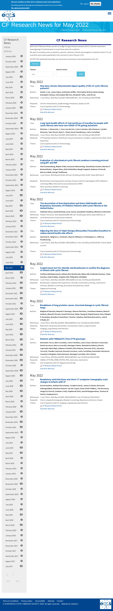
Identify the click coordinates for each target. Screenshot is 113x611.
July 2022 (14, 257)
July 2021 (14, 319)
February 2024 (14, 164)
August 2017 (14, 561)
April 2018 (14, 520)
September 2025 (14, 66)
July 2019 (14, 442)
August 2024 (14, 133)
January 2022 (14, 288)
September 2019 (14, 432)
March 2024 (14, 159)
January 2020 (14, 411)
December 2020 (14, 355)
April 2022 (14, 272)
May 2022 (14, 267)
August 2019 (14, 437)
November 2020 (14, 360)
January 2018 (14, 535)
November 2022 (14, 236)
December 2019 (14, 417)
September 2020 (14, 370)
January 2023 (14, 226)
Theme (33, 69)
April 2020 (14, 396)
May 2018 (14, 514)
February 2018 (14, 530)
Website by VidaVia (70, 604)
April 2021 (14, 334)
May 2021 (14, 329)
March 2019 (14, 463)
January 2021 (14, 350)
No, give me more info (20, 7)
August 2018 (14, 499)
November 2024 (14, 118)
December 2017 (14, 540)
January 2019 (14, 473)
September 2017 (14, 556)
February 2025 (14, 102)
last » (18, 581)
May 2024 (14, 149)
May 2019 (14, 453)
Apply (81, 74)
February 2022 (14, 283)
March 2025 (14, 97)
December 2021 (14, 293)
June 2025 (14, 82)
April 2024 (14, 154)
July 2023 (14, 195)
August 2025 (14, 71)
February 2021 (14, 345)
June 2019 (14, 447)
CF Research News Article (52, 109)
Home (7, 47)
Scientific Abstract (47, 112)
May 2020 (14, 391)
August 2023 (14, 190)
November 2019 (14, 422)
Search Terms (61, 69)
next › (8, 581)
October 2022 (14, 242)
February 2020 (14, 406)
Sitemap (51, 601)
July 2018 (14, 504)
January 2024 (14, 169)
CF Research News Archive (70, 30)
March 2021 (14, 339)
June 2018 (14, 509)
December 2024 (14, 113)
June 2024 (14, 144)
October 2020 (14, 365)
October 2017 (14, 551)
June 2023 (14, 200)
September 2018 (14, 494)
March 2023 (14, 216)
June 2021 (14, 324)
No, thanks (95, 3)
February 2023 (14, 221)
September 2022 (14, 247)
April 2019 (14, 458)
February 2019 (14, 468)
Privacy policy (26, 601)
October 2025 (14, 61)
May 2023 (14, 205)
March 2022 (14, 278)
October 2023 (14, 180)
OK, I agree (84, 3)
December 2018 (14, 478)
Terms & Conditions (11, 601)
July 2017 (14, 566)
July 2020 (14, 381)
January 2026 (14, 56)
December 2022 (14, 231)
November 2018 (14, 484)
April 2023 (14, 211)
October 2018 (14, 489)
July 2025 (14, 77)
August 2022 (14, 252)
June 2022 (14, 262)
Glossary (35, 64)
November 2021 (14, 298)
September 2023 (14, 185)
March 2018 (14, 525)
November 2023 (14, 175)
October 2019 (14, 427)
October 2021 (14, 303)
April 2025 (14, 92)
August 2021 (14, 314)
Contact (60, 601)
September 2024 (14, 128)
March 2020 (14, 401)
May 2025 (14, 87)
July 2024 (14, 138)
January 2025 (14, 108)
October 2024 (14, 123)
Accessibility (40, 601)
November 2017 (14, 545)
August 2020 (14, 375)
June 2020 (14, 386)
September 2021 (14, 308)
